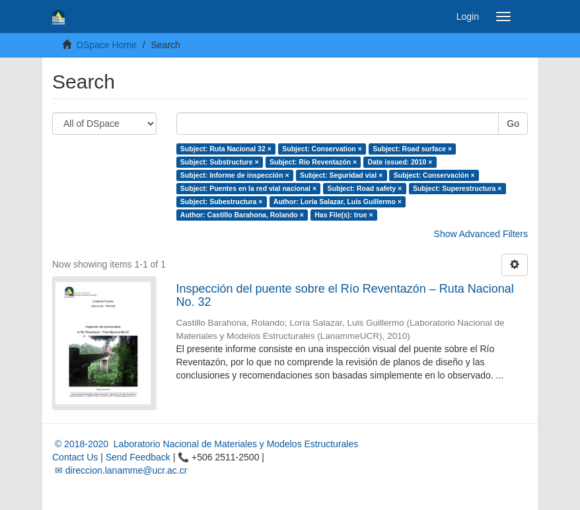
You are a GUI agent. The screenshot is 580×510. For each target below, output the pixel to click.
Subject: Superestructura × (457, 188)
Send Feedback (138, 457)
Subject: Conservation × (321, 149)
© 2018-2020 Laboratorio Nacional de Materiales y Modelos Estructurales (205, 444)
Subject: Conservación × (434, 175)
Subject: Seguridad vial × (341, 175)
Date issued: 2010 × (400, 162)
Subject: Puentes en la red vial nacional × (248, 188)
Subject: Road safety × (365, 188)
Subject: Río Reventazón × (313, 162)
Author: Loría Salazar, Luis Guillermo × (337, 201)
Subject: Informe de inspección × (234, 175)
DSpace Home (107, 45)
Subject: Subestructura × (221, 201)
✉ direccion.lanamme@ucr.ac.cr (119, 470)
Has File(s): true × (343, 215)
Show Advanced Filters (481, 234)
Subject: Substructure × (219, 162)
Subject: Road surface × (412, 149)
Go (513, 123)
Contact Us (75, 457)
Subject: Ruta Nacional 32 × (226, 149)
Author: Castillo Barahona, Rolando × (242, 215)
